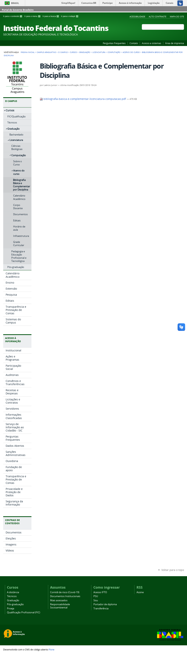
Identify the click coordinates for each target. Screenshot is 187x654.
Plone (51, 649)
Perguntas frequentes (114, 43)
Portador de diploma (105, 604)
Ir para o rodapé (69, 16)
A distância (13, 592)
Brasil (15, 3)
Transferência (100, 608)
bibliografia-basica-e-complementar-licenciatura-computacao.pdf (83, 99)
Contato (134, 43)
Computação (114, 52)
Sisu (95, 600)
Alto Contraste (157, 16)
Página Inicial (27, 52)
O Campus (63, 52)
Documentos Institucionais (65, 596)
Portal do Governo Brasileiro (18, 9)
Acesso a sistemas (151, 43)
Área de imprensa (174, 43)
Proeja (10, 608)
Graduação (84, 52)
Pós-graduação (15, 604)
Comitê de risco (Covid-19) (64, 592)
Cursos (73, 52)
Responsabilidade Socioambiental (60, 606)
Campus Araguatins (46, 52)
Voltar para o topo (172, 570)
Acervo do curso (131, 52)
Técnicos (12, 596)
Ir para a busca (51, 16)
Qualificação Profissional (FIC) (23, 612)
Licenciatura (98, 52)
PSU (95, 596)
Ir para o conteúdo (13, 16)
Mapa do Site (177, 16)
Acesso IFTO (100, 592)
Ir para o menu (32, 16)
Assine (140, 592)
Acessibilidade (137, 16)
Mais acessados (58, 600)
